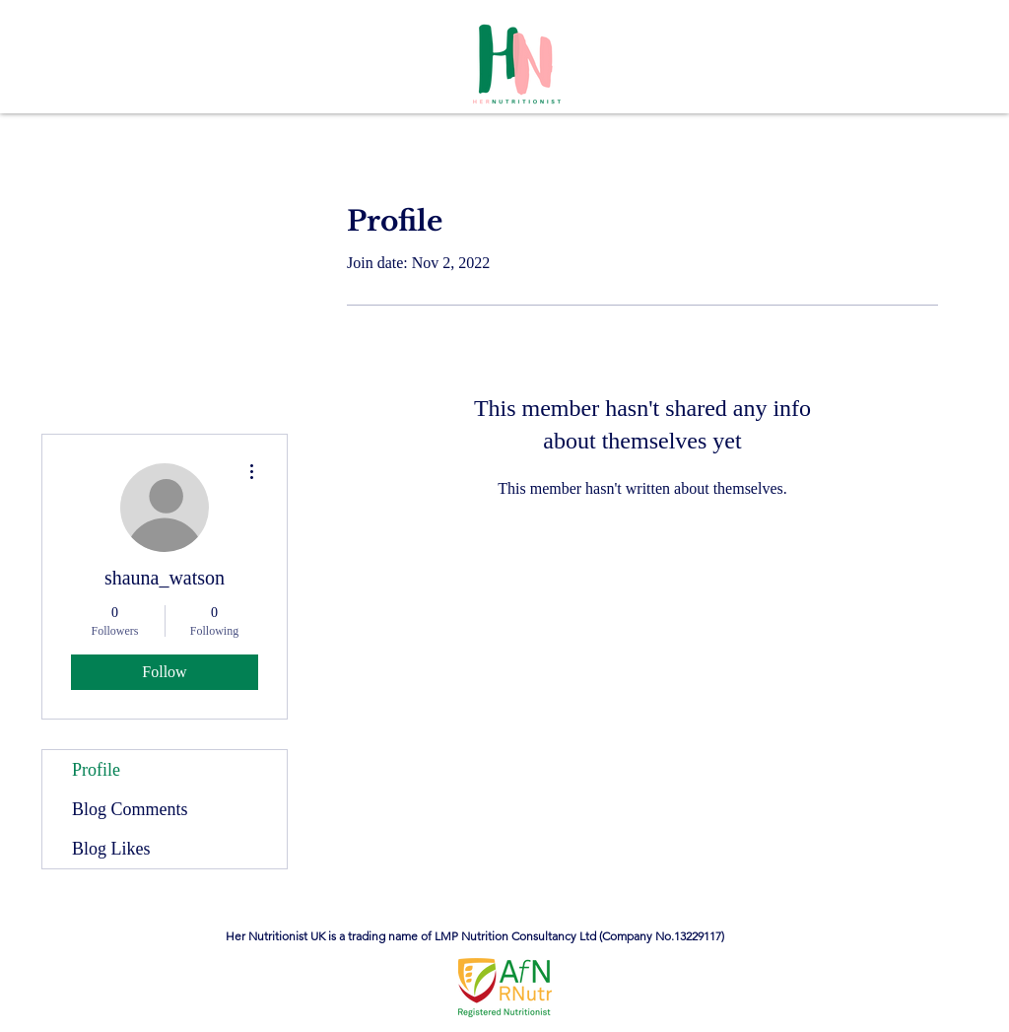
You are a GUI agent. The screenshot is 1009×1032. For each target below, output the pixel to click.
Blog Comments (130, 809)
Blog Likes (111, 849)
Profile (96, 770)
